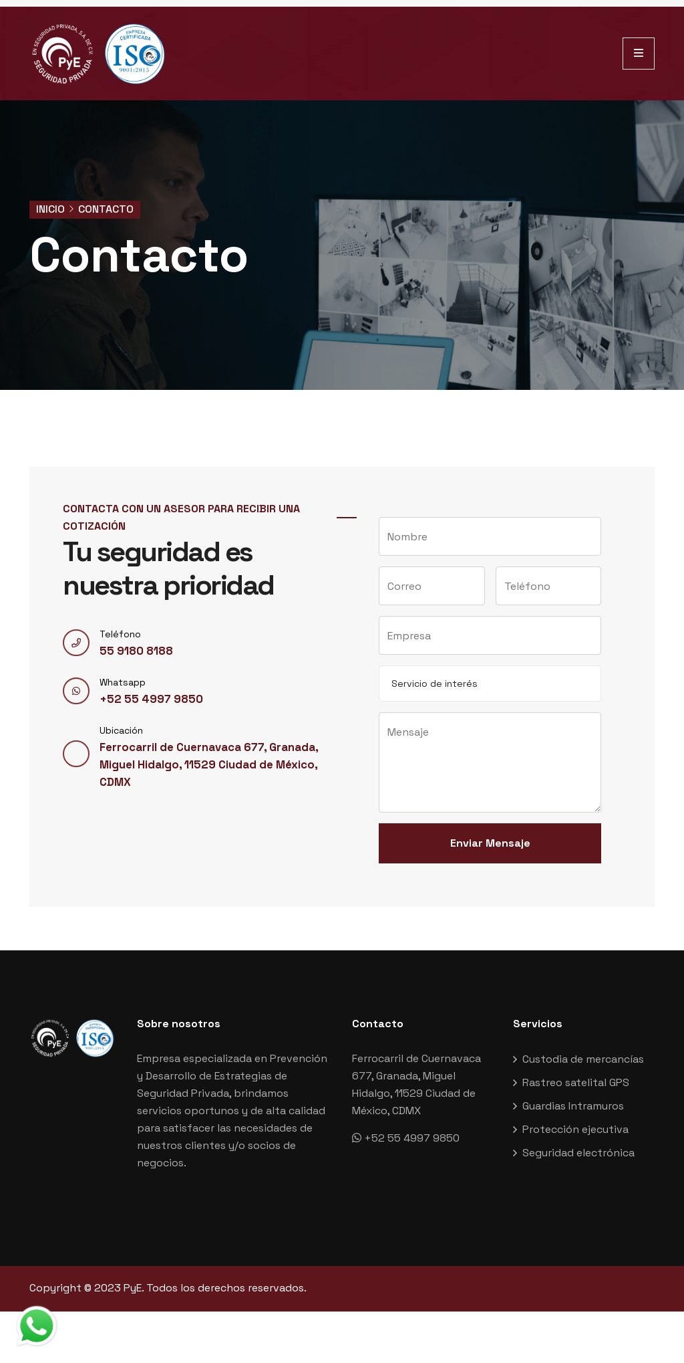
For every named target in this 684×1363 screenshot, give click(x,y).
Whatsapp (123, 693)
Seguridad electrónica (578, 1158)
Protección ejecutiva (575, 1135)
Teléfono (120, 645)
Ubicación (121, 741)
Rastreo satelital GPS (575, 1088)
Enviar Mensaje (490, 848)
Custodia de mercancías (583, 1064)
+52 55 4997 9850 (145, 710)
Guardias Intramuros (573, 1111)
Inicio (50, 209)
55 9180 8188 (133, 661)
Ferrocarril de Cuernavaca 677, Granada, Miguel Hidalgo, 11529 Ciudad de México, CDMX (201, 775)
